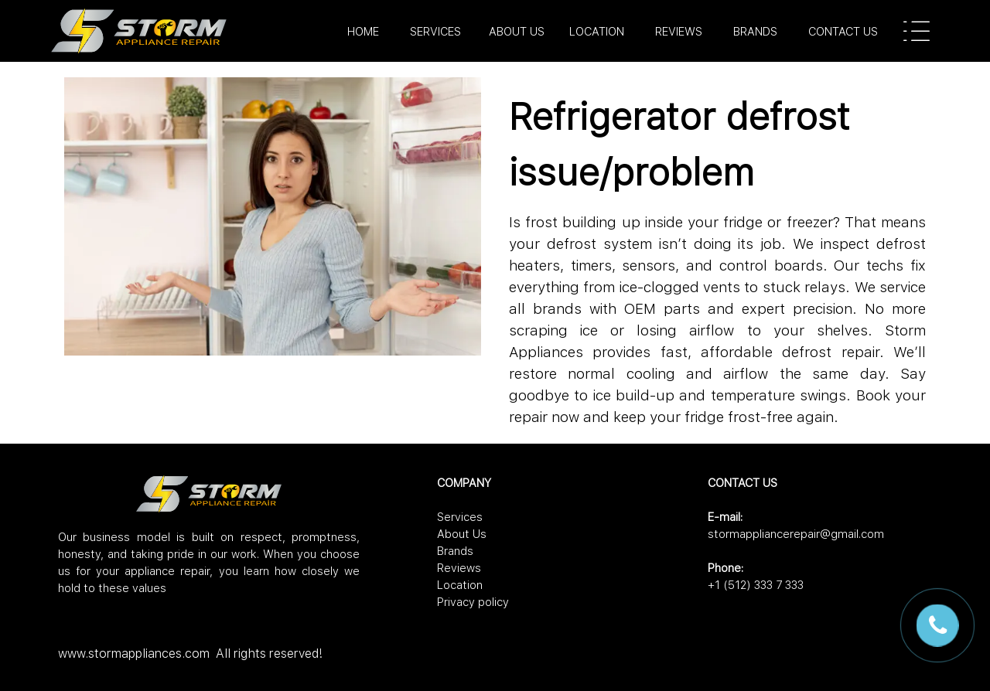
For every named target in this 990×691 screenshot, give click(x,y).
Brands (455, 551)
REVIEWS (678, 32)
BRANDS (755, 32)
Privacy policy (473, 602)
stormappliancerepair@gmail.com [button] (796, 534)
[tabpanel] (561, 31)
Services (460, 517)
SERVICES (435, 32)
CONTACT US (843, 32)
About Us (461, 534)
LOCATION (596, 32)
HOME (363, 32)
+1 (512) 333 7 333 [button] (756, 585)
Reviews (459, 568)
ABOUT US (516, 32)
